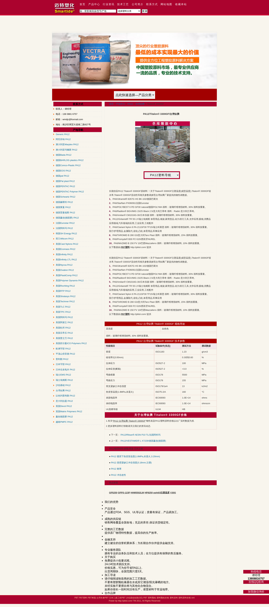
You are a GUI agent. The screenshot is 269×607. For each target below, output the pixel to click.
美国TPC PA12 (63, 312)
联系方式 (152, 4)
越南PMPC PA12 (64, 422)
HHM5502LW (137, 492)
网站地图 (166, 4)
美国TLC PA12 (63, 306)
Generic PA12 (62, 134)
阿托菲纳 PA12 (63, 139)
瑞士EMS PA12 (63, 374)
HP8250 (149, 492)
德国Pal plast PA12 (65, 181)
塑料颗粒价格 (163, 598)
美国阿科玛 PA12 (64, 317)
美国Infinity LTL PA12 (66, 259)
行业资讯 (108, 4)
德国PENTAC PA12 (65, 186)
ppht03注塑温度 (161, 492)
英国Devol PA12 (64, 406)
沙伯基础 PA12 (63, 385)
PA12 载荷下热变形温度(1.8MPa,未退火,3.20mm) (135, 456)
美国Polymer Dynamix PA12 (70, 280)
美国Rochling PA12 (65, 286)
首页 (82, 4)
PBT (76, 598)
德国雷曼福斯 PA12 (65, 212)
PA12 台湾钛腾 (145, 340)
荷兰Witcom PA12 (65, 238)
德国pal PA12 (62, 176)
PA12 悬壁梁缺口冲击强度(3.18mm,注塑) (131, 462)
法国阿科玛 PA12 (64, 228)
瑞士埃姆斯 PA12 (64, 380)
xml (193, 598)
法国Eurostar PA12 (65, 223)
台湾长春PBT (102, 598)
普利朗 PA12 (62, 359)
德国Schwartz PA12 (65, 196)
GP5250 (113, 492)
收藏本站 (181, 4)
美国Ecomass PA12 (65, 249)
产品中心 (94, 4)
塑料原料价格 (184, 598)
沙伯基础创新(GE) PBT (136, 598)
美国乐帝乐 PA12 (64, 333)
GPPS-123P (124, 492)
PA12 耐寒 (116, 468)
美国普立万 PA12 (64, 338)
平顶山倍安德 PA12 (65, 353)
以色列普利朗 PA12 (65, 395)
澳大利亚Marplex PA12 (67, 144)
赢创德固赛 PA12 (64, 416)
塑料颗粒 (152, 598)
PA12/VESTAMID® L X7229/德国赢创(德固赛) (143, 441)
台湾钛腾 (140, 104)
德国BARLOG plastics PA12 (70, 160)
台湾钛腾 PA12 (63, 390)
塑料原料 (174, 598)
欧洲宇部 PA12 (63, 348)
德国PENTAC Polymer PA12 (70, 191)
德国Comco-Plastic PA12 (68, 165)
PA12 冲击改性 (118, 475)
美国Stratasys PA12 (65, 296)
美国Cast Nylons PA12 (67, 244)
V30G (173, 492)
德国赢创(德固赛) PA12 (67, 217)
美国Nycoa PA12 (64, 265)
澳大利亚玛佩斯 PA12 (66, 149)
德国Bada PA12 (63, 155)
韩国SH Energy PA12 (66, 233)
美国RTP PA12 (63, 291)
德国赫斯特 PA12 (64, 202)
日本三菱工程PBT (117, 598)
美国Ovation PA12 (65, 270)
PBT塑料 (83, 598)
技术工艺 (123, 4)
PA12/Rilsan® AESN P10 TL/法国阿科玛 (140, 434)
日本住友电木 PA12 (65, 369)
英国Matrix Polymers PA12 (69, 411)
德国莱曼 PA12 (63, 207)
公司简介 (137, 4)
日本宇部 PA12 (63, 364)
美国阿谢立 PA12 (64, 322)
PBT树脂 (92, 598)
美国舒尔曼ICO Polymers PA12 (71, 343)
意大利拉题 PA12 (64, 401)
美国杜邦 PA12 (63, 327)
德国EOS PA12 (63, 170)
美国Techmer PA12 (65, 301)
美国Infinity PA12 (64, 254)
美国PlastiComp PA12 (67, 275)
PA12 (130, 104)
